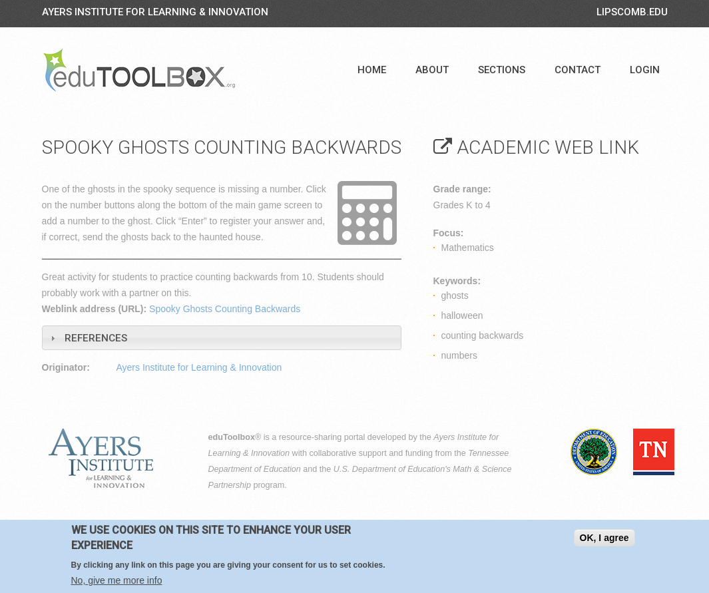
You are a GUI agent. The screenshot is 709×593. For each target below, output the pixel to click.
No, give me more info (116, 580)
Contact (577, 70)
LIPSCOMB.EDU (632, 12)
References (96, 338)
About (432, 70)
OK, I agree (604, 537)
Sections (501, 70)
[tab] (221, 337)
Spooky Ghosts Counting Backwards (224, 308)
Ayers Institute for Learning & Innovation (155, 12)
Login (645, 70)
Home (371, 70)
